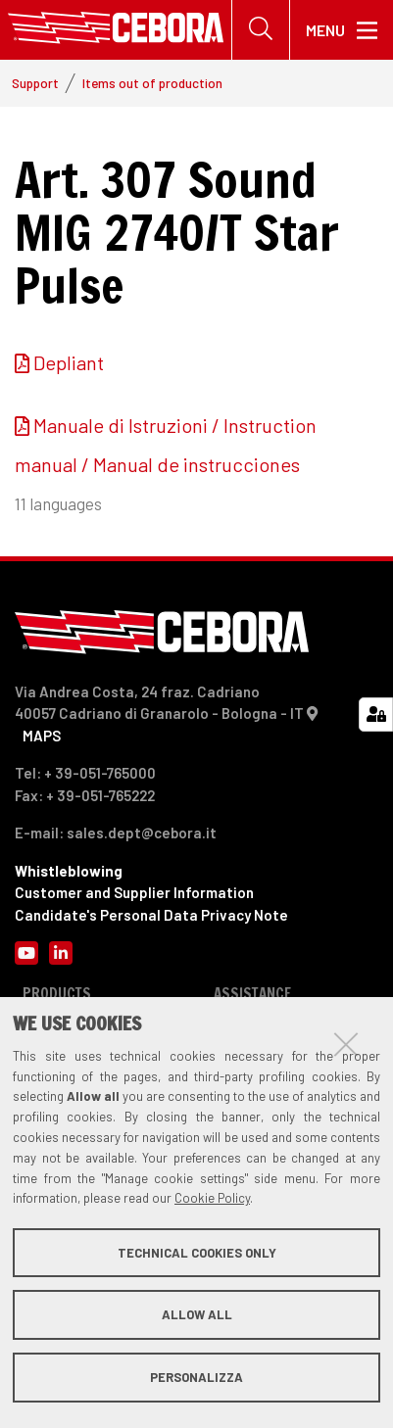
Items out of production (152, 82)
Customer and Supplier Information (134, 892)
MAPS (42, 735)
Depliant (68, 362)
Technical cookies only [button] (197, 1253)
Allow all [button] (197, 1314)
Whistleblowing (69, 871)
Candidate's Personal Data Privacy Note (151, 915)
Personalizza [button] (196, 1377)
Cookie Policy (212, 1198)
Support (35, 82)
